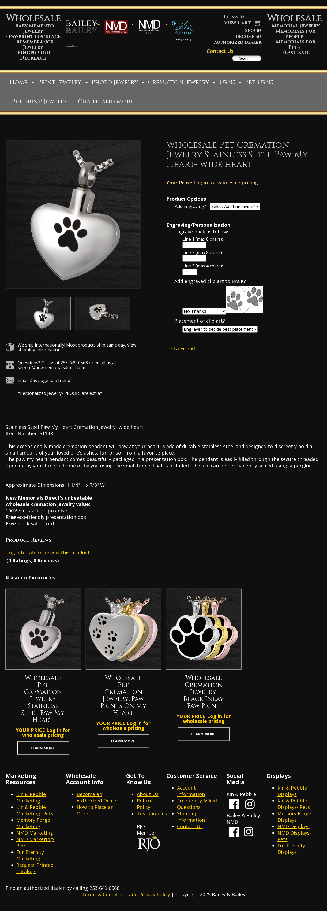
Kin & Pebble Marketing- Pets (34, 812)
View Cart (242, 23)
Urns (227, 85)
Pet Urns (259, 85)
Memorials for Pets (295, 45)
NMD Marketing (34, 835)
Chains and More (106, 104)
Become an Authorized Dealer (237, 39)
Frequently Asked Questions (197, 806)
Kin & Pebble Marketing (31, 800)
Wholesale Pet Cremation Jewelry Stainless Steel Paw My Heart (43, 701)
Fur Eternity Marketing (30, 857)
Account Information (191, 793)
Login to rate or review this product (48, 555)
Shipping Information (191, 819)
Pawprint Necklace (35, 36)
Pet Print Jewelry (40, 104)
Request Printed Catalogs (35, 870)
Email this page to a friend (44, 383)
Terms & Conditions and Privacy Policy (126, 897)
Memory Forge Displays (294, 819)
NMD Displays (293, 829)
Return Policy (145, 806)
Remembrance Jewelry (34, 45)
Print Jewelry (59, 85)
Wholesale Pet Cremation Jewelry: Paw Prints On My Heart (123, 698)
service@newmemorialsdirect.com (51, 370)
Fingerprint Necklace (34, 55)
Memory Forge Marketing (33, 825)
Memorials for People (295, 34)
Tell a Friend (180, 351)
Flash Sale (296, 52)
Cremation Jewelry (178, 85)
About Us (148, 797)
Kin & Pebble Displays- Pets (293, 806)
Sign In (253, 31)
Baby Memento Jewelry (34, 29)
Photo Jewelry (115, 85)
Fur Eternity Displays (291, 851)
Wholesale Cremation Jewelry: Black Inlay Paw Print (203, 694)
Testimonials (152, 816)
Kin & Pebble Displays (292, 793)
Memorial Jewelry (296, 26)
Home (19, 85)
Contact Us (219, 50)
